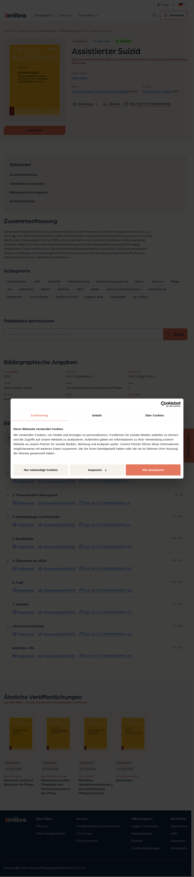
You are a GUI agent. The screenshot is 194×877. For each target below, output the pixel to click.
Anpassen (97, 470)
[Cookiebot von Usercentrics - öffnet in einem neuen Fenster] (164, 404)
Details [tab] (97, 415)
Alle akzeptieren (153, 470)
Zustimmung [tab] (39, 415)
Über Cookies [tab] (154, 415)
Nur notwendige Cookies (41, 470)
